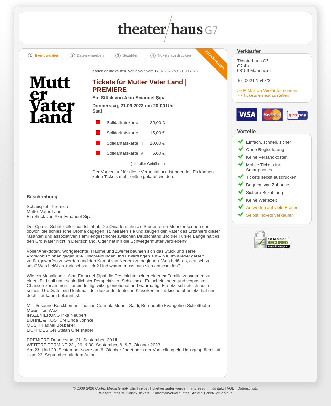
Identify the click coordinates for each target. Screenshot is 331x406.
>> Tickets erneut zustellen (263, 95)
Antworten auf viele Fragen (272, 207)
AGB (230, 388)
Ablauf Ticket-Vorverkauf (212, 393)
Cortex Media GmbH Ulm (115, 388)
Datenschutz (247, 388)
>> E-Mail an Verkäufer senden (267, 90)
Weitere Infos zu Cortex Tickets (124, 393)
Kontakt (218, 388)
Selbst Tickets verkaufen (269, 215)
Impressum (200, 388)
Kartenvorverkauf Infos (170, 393)
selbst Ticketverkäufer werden (163, 388)
